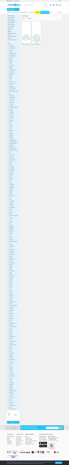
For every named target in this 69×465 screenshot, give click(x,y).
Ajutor (59, 12)
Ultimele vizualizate (42, 436)
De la (9, 414)
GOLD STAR (11, 195)
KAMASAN (11, 228)
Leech (10, 248)
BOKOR (10, 84)
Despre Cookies (28, 442)
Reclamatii (18, 442)
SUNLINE (11, 367)
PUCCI (10, 312)
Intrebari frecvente (19, 440)
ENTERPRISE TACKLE (13, 150)
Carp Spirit (11, 100)
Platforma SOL (28, 437)
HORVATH (11, 205)
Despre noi (10, 12)
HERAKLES (11, 204)
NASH (10, 284)
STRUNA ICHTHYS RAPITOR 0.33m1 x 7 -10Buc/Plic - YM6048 (26, 38)
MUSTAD (11, 282)
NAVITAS (11, 285)
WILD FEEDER (12, 397)
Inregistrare (9, 443)
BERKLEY (11, 75)
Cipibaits (11, 109)
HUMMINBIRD (12, 207)
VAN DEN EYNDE (12, 390)
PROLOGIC (11, 310)
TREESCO (11, 387)
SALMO (10, 335)
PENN (10, 303)
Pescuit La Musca (11, 24)
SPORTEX (11, 356)
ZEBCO (10, 403)
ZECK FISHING (12, 405)
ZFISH (10, 407)
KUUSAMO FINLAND (13, 241)
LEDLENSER (11, 246)
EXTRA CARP (12, 154)
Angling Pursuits (12, 55)
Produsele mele (23, 12)
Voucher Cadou (45, 12)
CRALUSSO (11, 120)
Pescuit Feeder (11, 19)
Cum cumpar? (19, 436)
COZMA (11, 118)
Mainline (11, 257)
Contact (17, 445)
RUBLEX (11, 328)
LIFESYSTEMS (12, 249)
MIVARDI (11, 279)
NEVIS (10, 287)
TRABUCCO (11, 382)
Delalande (11, 133)
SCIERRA (11, 338)
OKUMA (10, 292)
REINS (10, 320)
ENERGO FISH (12, 146)
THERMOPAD (11, 376)
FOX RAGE (11, 177)
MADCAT (11, 256)
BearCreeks (11, 71)
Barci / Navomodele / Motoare (12, 34)
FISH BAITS (11, 168)
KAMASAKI (11, 226)
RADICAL (11, 315)
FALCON (11, 156)
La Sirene (11, 244)
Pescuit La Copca (11, 26)
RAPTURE (11, 318)
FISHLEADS (11, 171)
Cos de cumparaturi (43, 439)
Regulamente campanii (29, 443)
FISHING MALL (12, 169)
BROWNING (11, 86)
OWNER (10, 297)
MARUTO (11, 264)
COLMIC (11, 115)
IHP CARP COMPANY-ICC (13, 216)
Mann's (10, 261)
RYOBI (10, 331)
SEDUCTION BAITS (13, 341)
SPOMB (10, 354)
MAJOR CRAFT (12, 259)
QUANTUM (11, 313)
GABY (10, 182)
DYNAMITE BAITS (12, 143)
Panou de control (10, 436)
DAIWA (10, 127)
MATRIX (11, 266)
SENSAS (11, 343)
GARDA (10, 189)
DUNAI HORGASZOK (13, 141)
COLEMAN (11, 113)
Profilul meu (9, 440)
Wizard (10, 399)
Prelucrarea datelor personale (31, 440)
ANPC (26, 436)
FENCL (10, 163)
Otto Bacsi (11, 295)
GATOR (10, 192)
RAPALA (11, 316)
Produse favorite (42, 437)
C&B (10, 94)
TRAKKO (11, 385)
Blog (51, 12)
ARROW (10, 60)
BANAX (10, 68)
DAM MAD (11, 130)
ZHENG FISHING (12, 408)
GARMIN (11, 191)
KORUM (10, 238)
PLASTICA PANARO (13, 305)
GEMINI (10, 194)
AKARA (10, 52)
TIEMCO (11, 379)
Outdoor (9, 29)
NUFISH (10, 290)
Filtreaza (13, 422)
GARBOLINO (11, 187)
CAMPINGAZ (11, 95)
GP (10, 197)
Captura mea (31, 12)
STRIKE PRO (11, 362)
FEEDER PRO (11, 158)
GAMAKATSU (12, 184)
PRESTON (11, 308)
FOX (10, 176)
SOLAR (10, 349)
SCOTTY (11, 339)
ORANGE (11, 294)
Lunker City (11, 254)
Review (8, 439)
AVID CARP (11, 65)
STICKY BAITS (12, 359)
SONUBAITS (11, 353)
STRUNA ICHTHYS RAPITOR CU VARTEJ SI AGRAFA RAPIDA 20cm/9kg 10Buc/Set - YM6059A (36, 39)
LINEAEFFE (11, 251)
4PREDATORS (12, 47)
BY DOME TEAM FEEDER (13, 92)
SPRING (10, 357)
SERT (10, 346)
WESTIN (11, 395)
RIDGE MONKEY (12, 323)
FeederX (11, 161)
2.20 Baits (11, 45)
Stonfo (10, 361)
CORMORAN (11, 117)
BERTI (10, 76)
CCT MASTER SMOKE (13, 107)
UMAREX (11, 389)
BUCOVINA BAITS (12, 88)
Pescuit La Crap (11, 15)
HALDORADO (11, 200)
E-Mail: (44, 427)
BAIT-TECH (11, 66)
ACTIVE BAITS (12, 48)
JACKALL (11, 218)
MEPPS (10, 269)
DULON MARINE (12, 140)
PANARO (11, 300)
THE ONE (11, 372)
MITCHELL (11, 277)
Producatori (16, 12)
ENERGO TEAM (12, 148)
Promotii (37, 12)
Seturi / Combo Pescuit (12, 39)
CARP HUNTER (12, 99)
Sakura (10, 333)
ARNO (10, 58)
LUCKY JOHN (12, 252)
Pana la (15, 414)
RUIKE (10, 330)
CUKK (10, 123)
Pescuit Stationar (11, 17)
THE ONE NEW (12, 374)
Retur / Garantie (19, 443)
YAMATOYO (11, 402)
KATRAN (11, 231)
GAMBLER (11, 186)
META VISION (12, 271)
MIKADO (11, 274)
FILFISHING (11, 166)
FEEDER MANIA (12, 159)
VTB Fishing (11, 394)
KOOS (10, 234)
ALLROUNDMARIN (12, 53)
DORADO (11, 136)
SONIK (10, 351)
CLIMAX (11, 110)
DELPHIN (11, 135)
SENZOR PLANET (12, 344)
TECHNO (11, 371)
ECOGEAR (11, 145)
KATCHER (11, 230)
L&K (10, 243)
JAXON (10, 221)
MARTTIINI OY (12, 262)
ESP (10, 153)
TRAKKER (11, 384)
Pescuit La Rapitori (11, 20)
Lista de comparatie (43, 440)
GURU (10, 199)
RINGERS (11, 325)
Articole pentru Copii (12, 36)
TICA (10, 377)
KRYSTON (11, 239)
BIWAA (10, 78)
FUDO (10, 181)
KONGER (11, 233)
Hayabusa (11, 202)
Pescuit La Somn (11, 22)
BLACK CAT (11, 81)
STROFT (11, 364)
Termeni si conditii (28, 439)
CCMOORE (11, 105)
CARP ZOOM (11, 102)
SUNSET (11, 369)
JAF (10, 220)
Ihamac (10, 214)
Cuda (10, 122)
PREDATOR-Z (12, 307)
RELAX (10, 321)
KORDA (10, 236)
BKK (10, 79)
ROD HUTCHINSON (13, 326)
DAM (10, 128)
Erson (10, 151)
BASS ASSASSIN (12, 70)
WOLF (10, 400)
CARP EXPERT (12, 97)
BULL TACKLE (12, 89)
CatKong (11, 104)
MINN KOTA (11, 275)
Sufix (10, 366)
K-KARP (11, 225)
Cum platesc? (18, 437)
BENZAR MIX (11, 73)
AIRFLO (10, 50)
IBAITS (10, 209)
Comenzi (8, 437)
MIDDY (10, 272)
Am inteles (58, 462)
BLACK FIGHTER (12, 83)
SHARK (10, 348)
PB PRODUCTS (12, 302)
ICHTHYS (11, 212)
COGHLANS (11, 112)
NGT (10, 289)
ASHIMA (11, 61)
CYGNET (11, 125)
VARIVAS (11, 392)
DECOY (10, 132)
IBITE (10, 210)
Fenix (10, 164)
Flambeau (11, 173)
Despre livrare (18, 439)
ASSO (10, 63)
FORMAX (11, 174)
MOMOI (10, 280)
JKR (10, 223)
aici (43, 463)
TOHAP (10, 380)
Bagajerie (10, 31)
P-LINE (10, 298)
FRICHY (10, 179)
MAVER (10, 267)
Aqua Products (12, 57)
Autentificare (9, 442)
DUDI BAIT (11, 138)
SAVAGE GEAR (12, 336)
